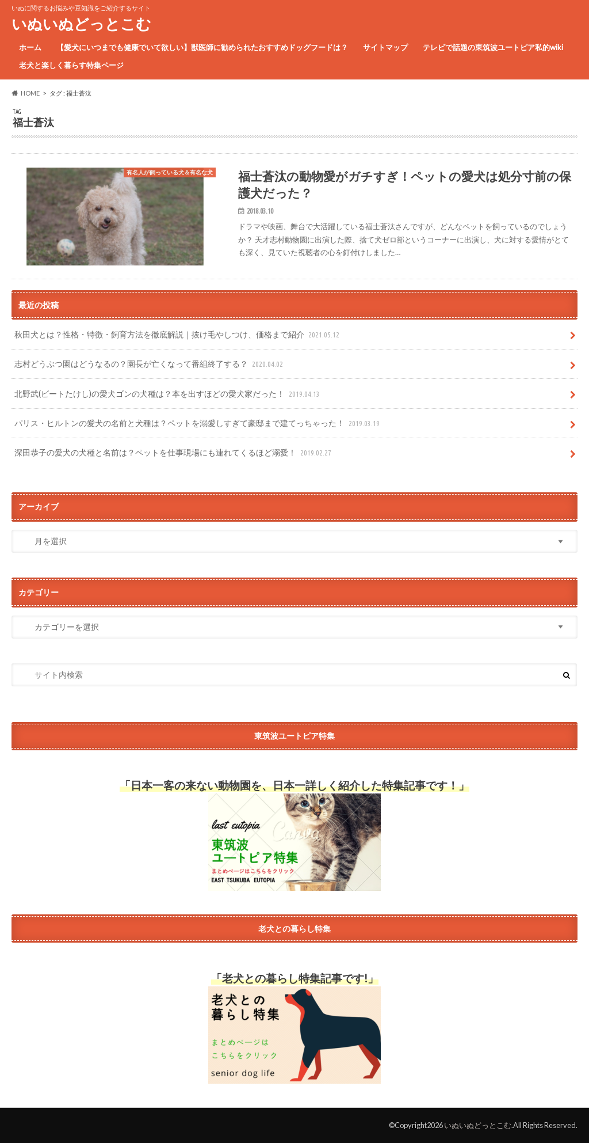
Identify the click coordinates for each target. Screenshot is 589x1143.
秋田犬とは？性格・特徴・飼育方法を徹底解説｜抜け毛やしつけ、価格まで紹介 (178, 334)
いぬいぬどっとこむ (81, 23)
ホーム (30, 47)
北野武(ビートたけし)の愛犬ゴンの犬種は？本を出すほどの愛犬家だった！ (168, 394)
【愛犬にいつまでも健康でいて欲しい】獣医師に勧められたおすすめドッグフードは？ (202, 47)
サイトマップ (385, 47)
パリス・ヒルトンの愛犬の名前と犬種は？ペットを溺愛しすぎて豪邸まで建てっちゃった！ (198, 423)
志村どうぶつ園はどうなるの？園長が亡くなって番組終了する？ (149, 364)
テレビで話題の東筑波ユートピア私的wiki (493, 47)
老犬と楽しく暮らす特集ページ (71, 65)
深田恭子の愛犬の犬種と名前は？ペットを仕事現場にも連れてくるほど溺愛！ (174, 452)
